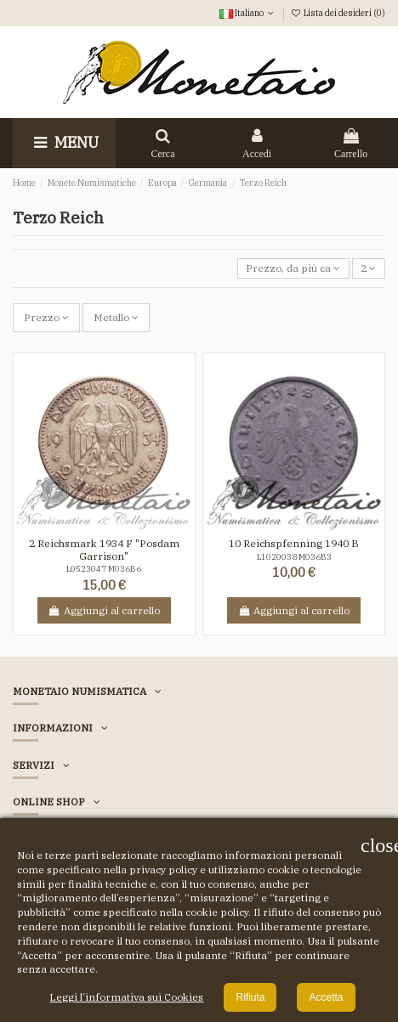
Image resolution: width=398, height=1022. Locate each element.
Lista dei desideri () (338, 13)
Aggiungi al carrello (104, 610)
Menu (64, 142)
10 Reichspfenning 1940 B (294, 543)
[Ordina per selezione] (293, 268)
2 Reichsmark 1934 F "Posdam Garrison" (104, 549)
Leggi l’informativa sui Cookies (126, 997)
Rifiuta (250, 997)
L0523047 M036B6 (103, 568)
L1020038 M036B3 (294, 556)
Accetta (326, 997)
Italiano (247, 13)
